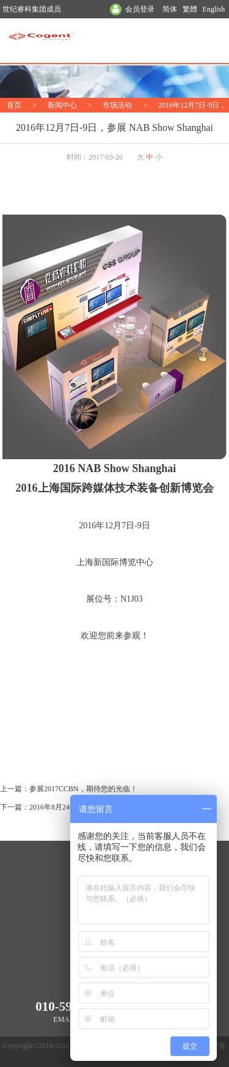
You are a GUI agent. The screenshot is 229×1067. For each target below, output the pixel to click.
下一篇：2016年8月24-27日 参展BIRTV (62, 807)
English (214, 9)
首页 (14, 105)
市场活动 (117, 105)
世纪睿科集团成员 (31, 9)
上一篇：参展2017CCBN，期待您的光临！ (68, 789)
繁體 (190, 9)
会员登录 (139, 9)
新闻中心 (62, 105)
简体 (169, 9)
